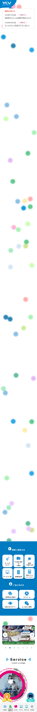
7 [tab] (31, 647)
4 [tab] (18, 647)
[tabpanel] (18, 634)
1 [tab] (5, 647)
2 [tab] (9, 647)
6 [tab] (27, 647)
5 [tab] (22, 647)
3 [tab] (14, 647)
